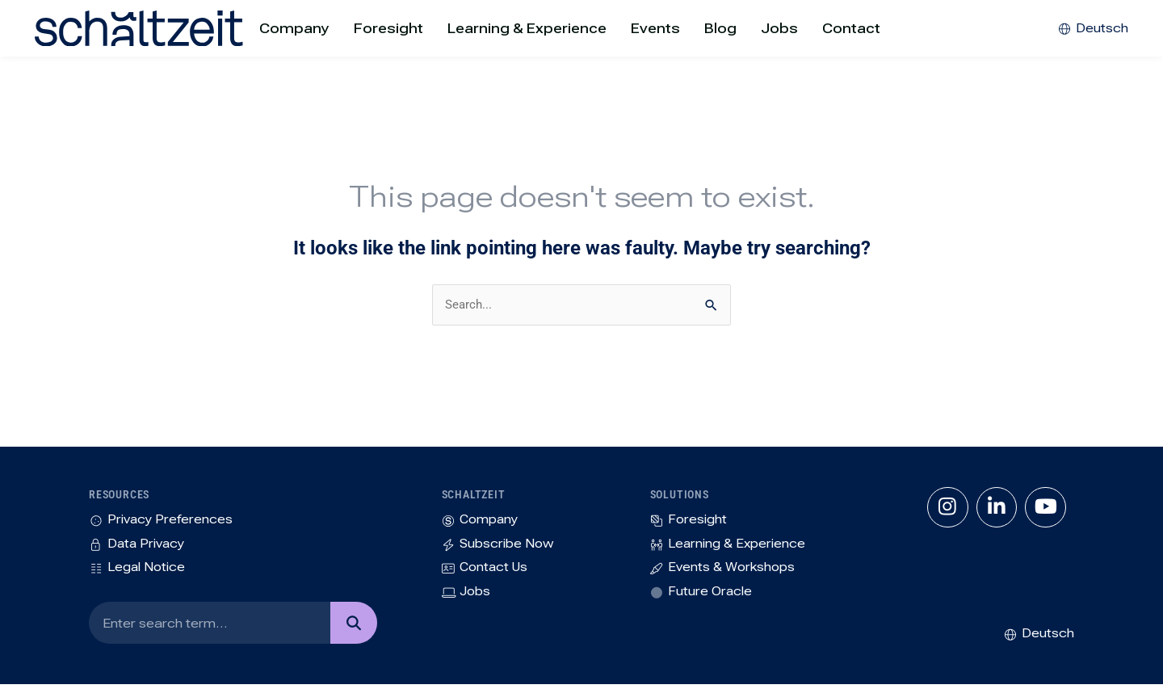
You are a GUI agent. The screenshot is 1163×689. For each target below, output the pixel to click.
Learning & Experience (527, 28)
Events (655, 28)
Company (294, 28)
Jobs (779, 28)
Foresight (388, 28)
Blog (720, 28)
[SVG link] (99, 28)
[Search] (353, 628)
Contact (851, 28)
